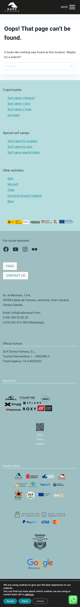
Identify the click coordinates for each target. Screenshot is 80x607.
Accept (10, 601)
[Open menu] (68, 7)
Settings (40, 601)
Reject (25, 601)
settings (29, 594)
